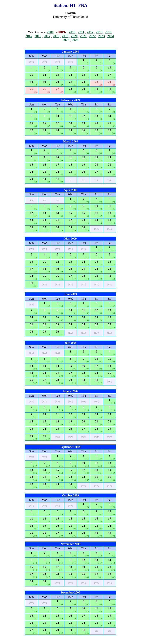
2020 (74, 36)
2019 (65, 36)
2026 (75, 40)
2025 (66, 40)
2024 (110, 36)
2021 (83, 36)
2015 (29, 36)
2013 (99, 32)
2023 (101, 36)
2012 (90, 32)
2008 (50, 32)
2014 (108, 32)
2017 (47, 36)
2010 (72, 32)
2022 (92, 36)
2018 (56, 36)
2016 (38, 36)
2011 (81, 32)
